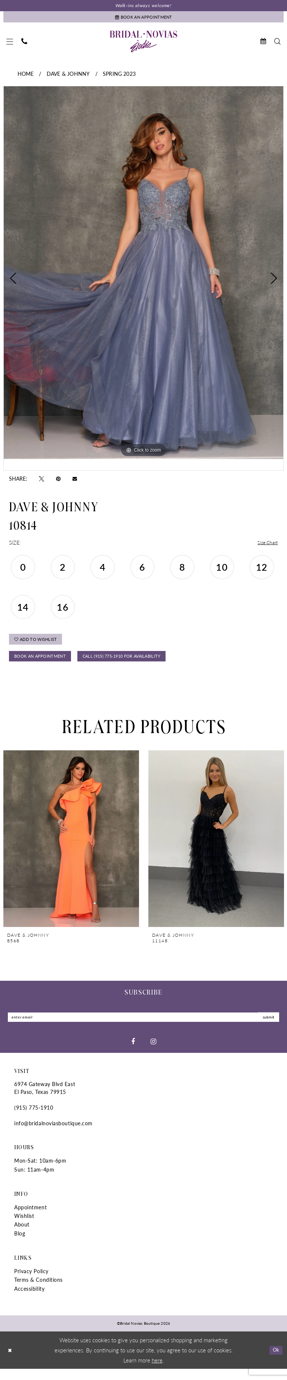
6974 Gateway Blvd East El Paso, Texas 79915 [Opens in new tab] (44, 1099)
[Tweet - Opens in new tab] (41, 481)
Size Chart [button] (266, 545)
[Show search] (277, 44)
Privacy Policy (31, 1282)
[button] (9, 44)
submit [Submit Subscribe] (266, 1027)
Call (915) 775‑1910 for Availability (144, 664)
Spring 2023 (119, 76)
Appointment (30, 1218)
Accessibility (29, 1299)
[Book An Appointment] (143, 18)
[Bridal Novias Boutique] (143, 44)
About (22, 1235)
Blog (19, 1244)
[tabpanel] (143, 275)
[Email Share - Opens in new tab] (74, 481)
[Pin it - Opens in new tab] (58, 481)
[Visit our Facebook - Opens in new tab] (133, 1052)
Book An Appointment (45, 664)
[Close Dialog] (10, 1361)
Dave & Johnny (68, 76)
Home (26, 76)
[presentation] (71, 848)
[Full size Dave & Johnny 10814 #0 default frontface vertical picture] (143, 275)
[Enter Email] (143, 1027)
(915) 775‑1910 (33, 1118)
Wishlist (24, 1227)
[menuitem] (9, 44)
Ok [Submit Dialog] (275, 1361)
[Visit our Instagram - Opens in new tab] (153, 1052)
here (157, 1371)
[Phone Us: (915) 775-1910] (24, 44)
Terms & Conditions (38, 1290)
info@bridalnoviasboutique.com (53, 1134)
